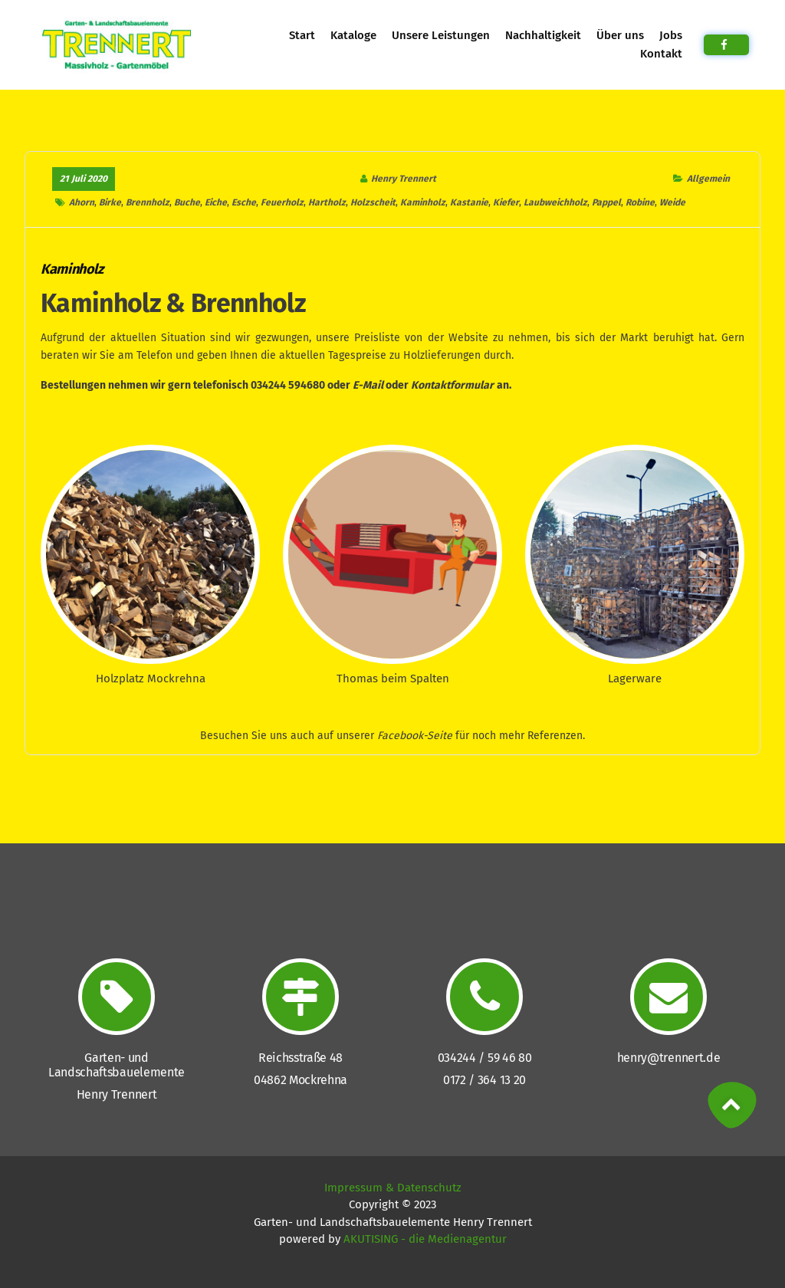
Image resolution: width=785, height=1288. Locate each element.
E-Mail (368, 385)
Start (301, 35)
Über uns (620, 35)
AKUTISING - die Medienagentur (425, 1239)
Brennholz (147, 202)
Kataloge (353, 35)
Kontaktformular (452, 385)
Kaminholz (422, 202)
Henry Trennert (403, 178)
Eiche (216, 202)
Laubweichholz (555, 202)
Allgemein (707, 178)
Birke (110, 202)
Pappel (606, 202)
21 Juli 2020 (83, 178)
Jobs (670, 35)
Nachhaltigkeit (543, 35)
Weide (672, 202)
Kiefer (506, 202)
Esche (244, 202)
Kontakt (661, 53)
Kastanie (469, 202)
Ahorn (81, 202)
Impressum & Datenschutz (392, 1187)
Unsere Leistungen (441, 35)
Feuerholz (282, 202)
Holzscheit (373, 202)
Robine (640, 202)
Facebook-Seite (414, 735)
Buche (187, 202)
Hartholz (327, 202)
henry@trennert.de (669, 1057)
